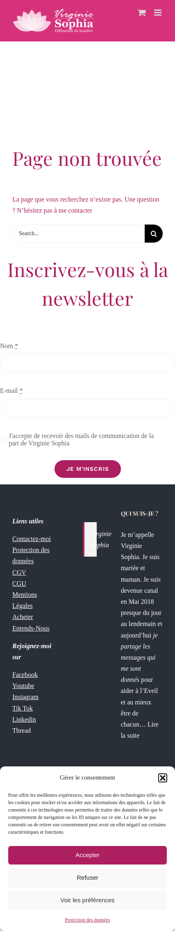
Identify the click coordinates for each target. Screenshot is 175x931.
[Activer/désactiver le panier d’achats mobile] (142, 12)
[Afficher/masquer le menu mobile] (158, 12)
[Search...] (78, 234)
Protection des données (87, 920)
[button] (163, 778)
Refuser (87, 877)
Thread (21, 730)
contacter (80, 210)
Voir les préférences (87, 900)
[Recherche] (154, 234)
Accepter (87, 854)
